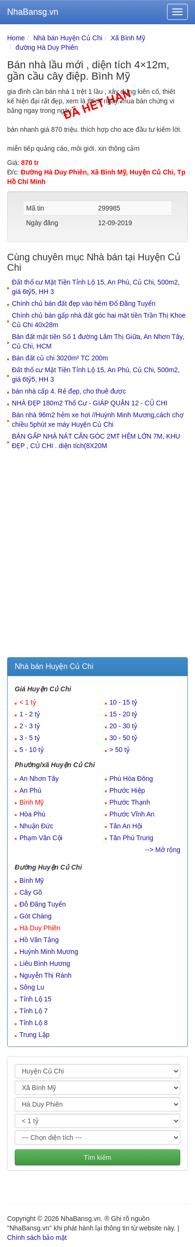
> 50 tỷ (120, 749)
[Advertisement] (97, 555)
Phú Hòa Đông (131, 778)
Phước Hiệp (127, 790)
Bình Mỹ (31, 802)
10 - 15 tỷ (123, 702)
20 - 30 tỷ (123, 726)
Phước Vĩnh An (132, 814)
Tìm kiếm (97, 1157)
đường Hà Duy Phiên (47, 47)
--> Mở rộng (162, 849)
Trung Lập (34, 1034)
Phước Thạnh (130, 802)
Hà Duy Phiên (39, 928)
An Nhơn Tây (39, 778)
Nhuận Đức (36, 826)
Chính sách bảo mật (37, 1237)
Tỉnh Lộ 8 (33, 1023)
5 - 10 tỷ (31, 749)
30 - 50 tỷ (123, 738)
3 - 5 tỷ (29, 738)
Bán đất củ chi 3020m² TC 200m (60, 358)
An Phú (30, 790)
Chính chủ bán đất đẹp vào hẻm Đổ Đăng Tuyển (84, 303)
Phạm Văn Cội (41, 838)
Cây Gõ (30, 892)
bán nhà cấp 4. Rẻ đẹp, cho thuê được (69, 391)
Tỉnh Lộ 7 (33, 1011)
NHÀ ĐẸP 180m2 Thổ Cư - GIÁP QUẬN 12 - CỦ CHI (89, 403)
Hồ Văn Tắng (39, 940)
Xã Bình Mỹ (128, 38)
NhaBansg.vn (32, 12)
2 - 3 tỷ (29, 726)
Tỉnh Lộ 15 (35, 999)
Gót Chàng (35, 916)
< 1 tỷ (27, 702)
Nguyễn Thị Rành (45, 975)
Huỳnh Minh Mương (48, 951)
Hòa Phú (32, 814)
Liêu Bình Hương (44, 963)
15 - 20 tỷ (123, 714)
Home (16, 38)
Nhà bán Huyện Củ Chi (67, 38)
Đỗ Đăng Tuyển (42, 904)
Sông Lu (31, 987)
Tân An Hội (126, 826)
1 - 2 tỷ (29, 714)
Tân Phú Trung (132, 838)
